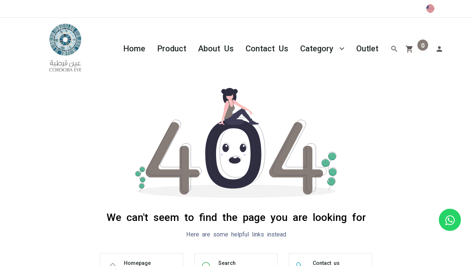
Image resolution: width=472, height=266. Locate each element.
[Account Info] (439, 48)
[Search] (394, 48)
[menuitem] (134, 48)
